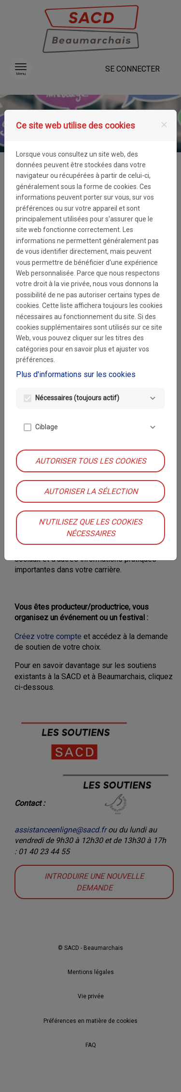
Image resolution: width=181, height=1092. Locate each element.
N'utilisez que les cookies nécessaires (90, 527)
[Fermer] (164, 124)
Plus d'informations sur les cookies (76, 374)
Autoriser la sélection (91, 491)
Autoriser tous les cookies (90, 461)
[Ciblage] (152, 427)
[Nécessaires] (152, 398)
